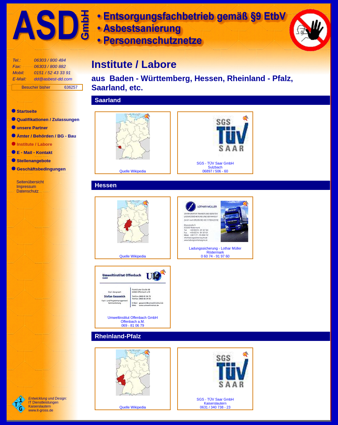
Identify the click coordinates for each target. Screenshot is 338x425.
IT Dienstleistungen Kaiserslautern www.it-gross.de (43, 406)
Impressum (26, 186)
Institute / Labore (32, 144)
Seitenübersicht (30, 182)
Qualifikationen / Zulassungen (45, 119)
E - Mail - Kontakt (32, 152)
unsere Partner (30, 127)
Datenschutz (28, 191)
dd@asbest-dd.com (53, 78)
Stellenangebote (31, 160)
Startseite (24, 111)
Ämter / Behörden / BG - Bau (44, 136)
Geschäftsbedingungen (39, 169)
